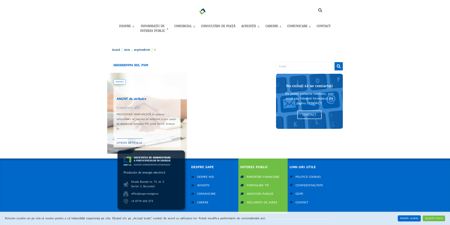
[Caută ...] (305, 66)
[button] (320, 10)
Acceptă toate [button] (434, 218)
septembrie (142, 50)
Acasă (116, 50)
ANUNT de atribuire (131, 99)
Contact (309, 114)
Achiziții (120, 82)
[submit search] (339, 66)
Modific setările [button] (409, 218)
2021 (127, 50)
